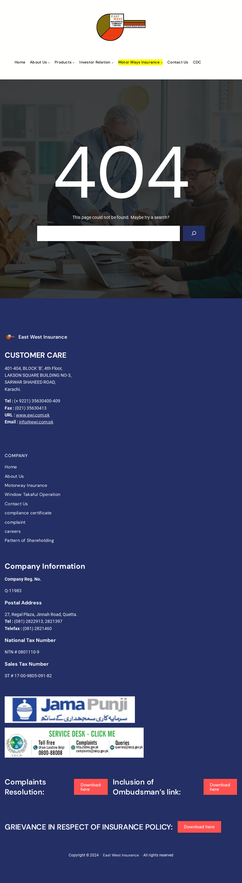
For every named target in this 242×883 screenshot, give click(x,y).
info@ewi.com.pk (36, 422)
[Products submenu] (73, 62)
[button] (91, 787)
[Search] (194, 233)
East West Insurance (42, 337)
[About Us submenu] (49, 62)
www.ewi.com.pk (33, 415)
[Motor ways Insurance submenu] (162, 62)
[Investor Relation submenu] (112, 62)
